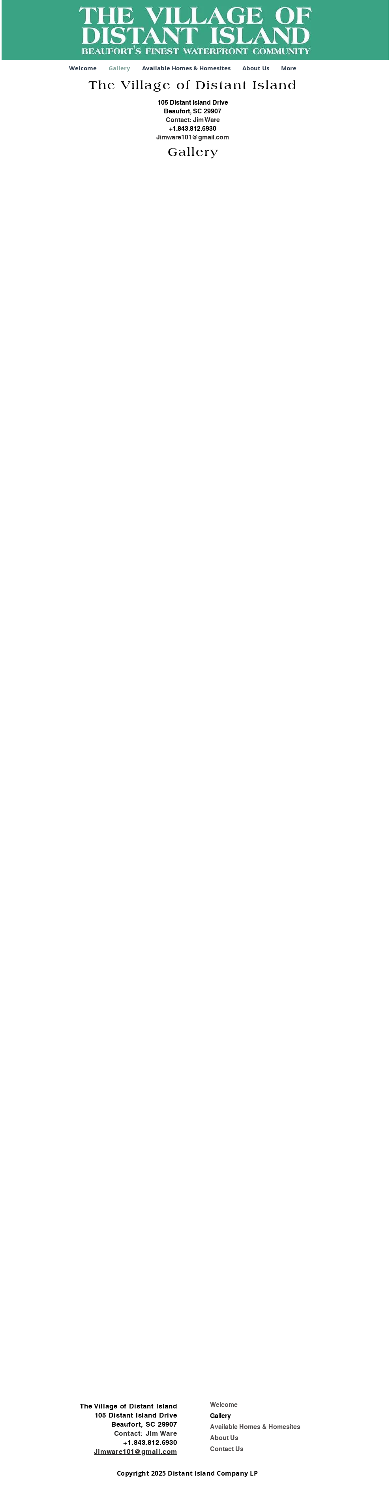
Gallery (220, 1416)
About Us (224, 1438)
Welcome (224, 1404)
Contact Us (227, 1449)
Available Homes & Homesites (255, 1427)
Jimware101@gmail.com (192, 137)
